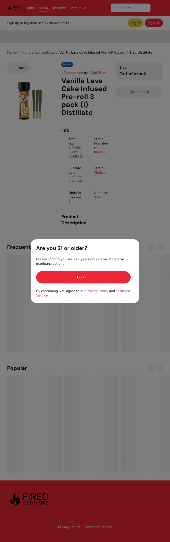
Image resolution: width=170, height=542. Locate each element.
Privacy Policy (97, 291)
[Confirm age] (83, 277)
